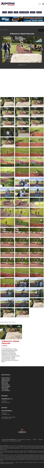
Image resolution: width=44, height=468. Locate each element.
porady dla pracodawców (15, 441)
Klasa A (33, 12)
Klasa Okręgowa (24, 12)
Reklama (40, 439)
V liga (15, 12)
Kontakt (35, 439)
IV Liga (10, 12)
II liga (4, 12)
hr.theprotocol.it (5, 441)
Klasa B (39, 12)
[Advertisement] (22, 82)
